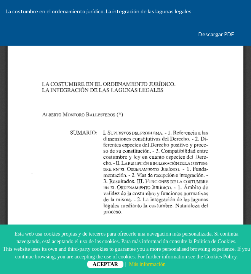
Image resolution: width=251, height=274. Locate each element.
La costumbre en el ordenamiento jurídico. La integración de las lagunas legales (99, 11)
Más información (147, 264)
